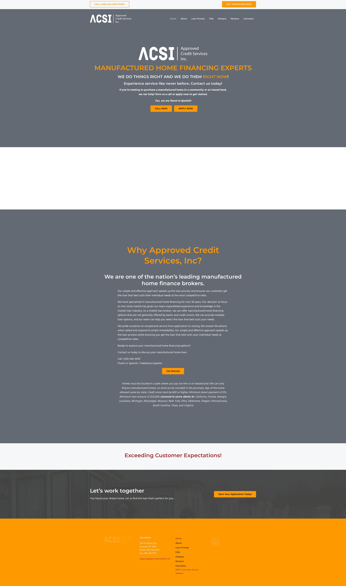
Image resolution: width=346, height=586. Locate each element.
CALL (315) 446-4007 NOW (110, 4)
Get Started (173, 371)
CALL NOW (161, 108)
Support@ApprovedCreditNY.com (155, 559)
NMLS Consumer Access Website (187, 571)
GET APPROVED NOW (239, 4)
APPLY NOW (186, 108)
